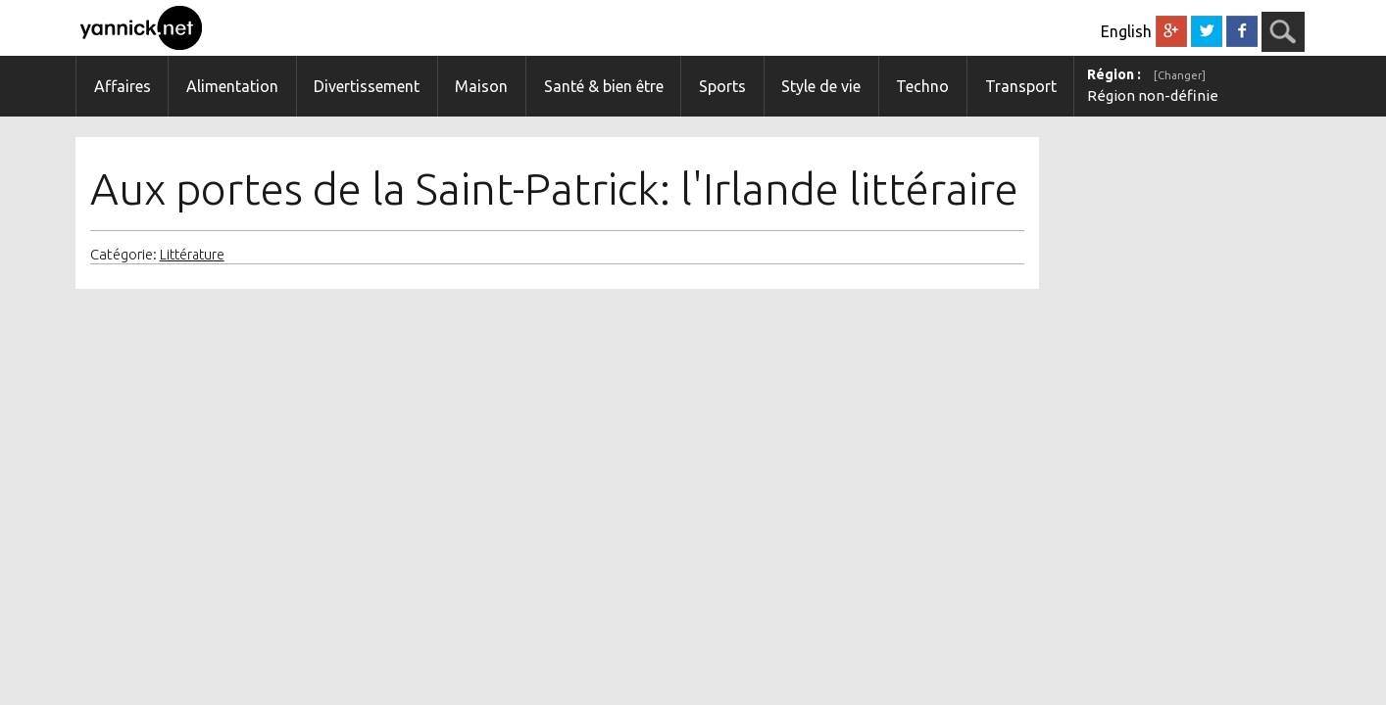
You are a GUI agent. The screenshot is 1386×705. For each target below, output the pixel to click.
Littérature (192, 254)
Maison (481, 86)
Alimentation (232, 86)
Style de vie (821, 86)
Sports (722, 86)
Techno (922, 86)
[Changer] (1180, 75)
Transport (1021, 86)
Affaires (122, 86)
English (1126, 31)
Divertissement (367, 86)
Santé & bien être (604, 86)
